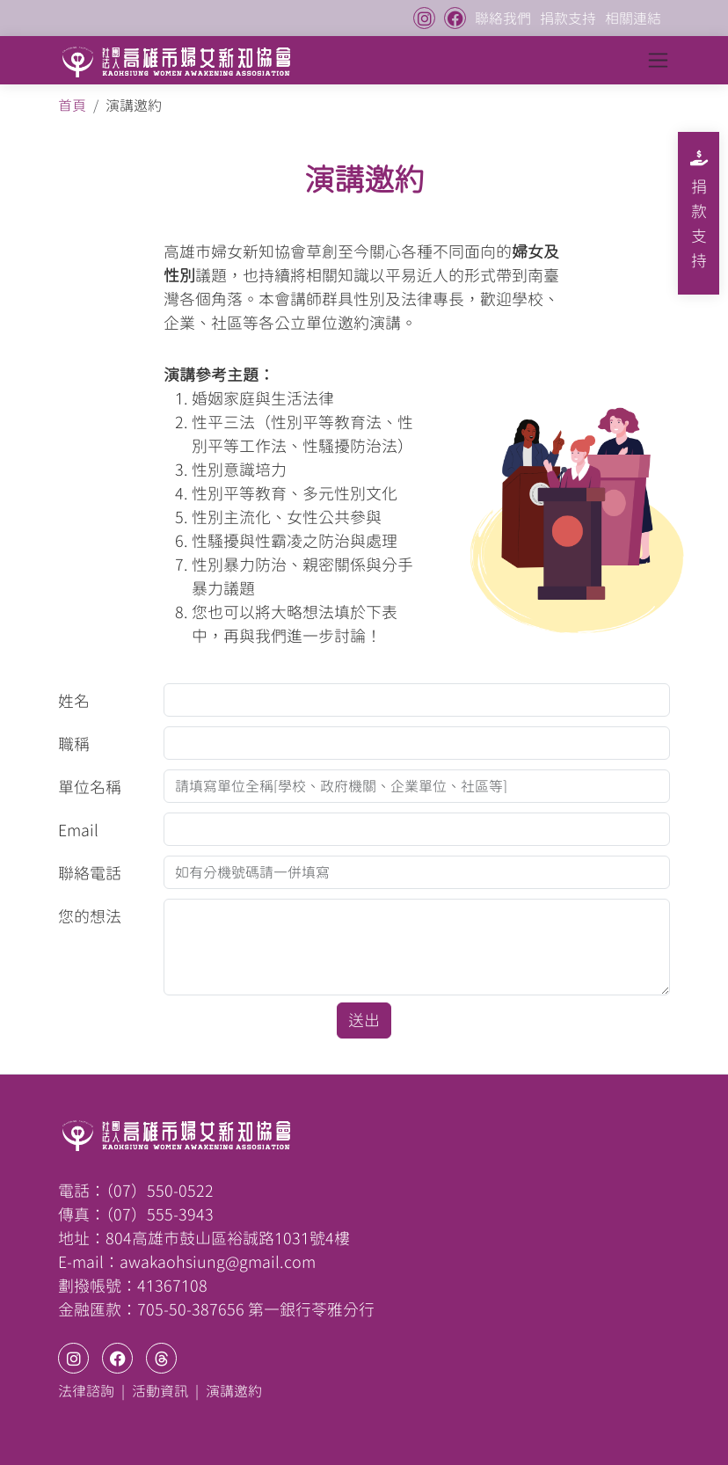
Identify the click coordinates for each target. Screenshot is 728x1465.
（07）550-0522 (160, 1191)
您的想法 (89, 916)
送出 (364, 1020)
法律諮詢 (86, 1391)
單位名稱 (89, 787)
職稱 (74, 744)
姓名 (74, 701)
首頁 (72, 105)
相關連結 (633, 18)
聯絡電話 (89, 873)
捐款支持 (568, 18)
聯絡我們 (503, 18)
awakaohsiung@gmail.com (218, 1262)
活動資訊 (160, 1391)
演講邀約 (234, 1391)
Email (78, 830)
